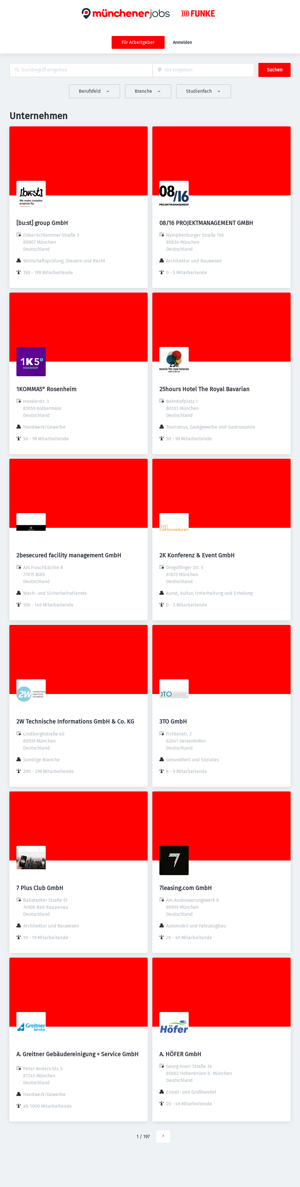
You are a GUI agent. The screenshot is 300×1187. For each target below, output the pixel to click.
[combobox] (81, 70)
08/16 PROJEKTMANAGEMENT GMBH (206, 222)
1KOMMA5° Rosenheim (46, 389)
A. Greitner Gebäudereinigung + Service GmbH (77, 1054)
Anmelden (182, 42)
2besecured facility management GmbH (68, 555)
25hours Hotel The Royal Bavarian (204, 389)
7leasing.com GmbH (185, 887)
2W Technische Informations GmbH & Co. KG (75, 721)
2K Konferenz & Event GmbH (197, 555)
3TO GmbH (173, 721)
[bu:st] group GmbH (42, 222)
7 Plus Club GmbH (39, 887)
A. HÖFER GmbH (180, 1054)
